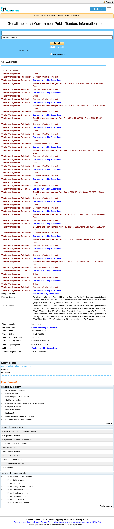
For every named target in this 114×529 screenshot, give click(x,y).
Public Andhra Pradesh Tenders (19, 479)
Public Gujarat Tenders (16, 486)
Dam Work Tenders (13, 413)
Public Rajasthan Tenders (17, 496)
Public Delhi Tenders (15, 483)
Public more (105, 509)
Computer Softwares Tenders (16, 409)
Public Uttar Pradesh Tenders (18, 502)
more (108, 426)
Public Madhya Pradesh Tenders (20, 489)
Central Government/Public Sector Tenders (19, 434)
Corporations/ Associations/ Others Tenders (19, 442)
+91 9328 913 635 (47, 16)
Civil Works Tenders (13, 403)
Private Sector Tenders (11, 458)
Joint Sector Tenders (10, 450)
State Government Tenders (13, 466)
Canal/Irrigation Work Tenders (17, 399)
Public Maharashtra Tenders (18, 492)
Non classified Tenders (11, 454)
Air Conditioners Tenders (15, 393)
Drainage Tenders (12, 416)
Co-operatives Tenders (11, 438)
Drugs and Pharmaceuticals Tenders (19, 419)
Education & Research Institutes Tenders (18, 446)
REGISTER (98, 9)
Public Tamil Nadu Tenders (17, 499)
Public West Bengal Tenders (18, 505)
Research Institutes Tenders (13, 462)
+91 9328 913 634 (72, 16)
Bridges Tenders (11, 396)
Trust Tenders (7, 470)
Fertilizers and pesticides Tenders (18, 422)
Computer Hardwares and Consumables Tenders (24, 406)
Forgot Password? (9, 385)
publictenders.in (59, 54)
